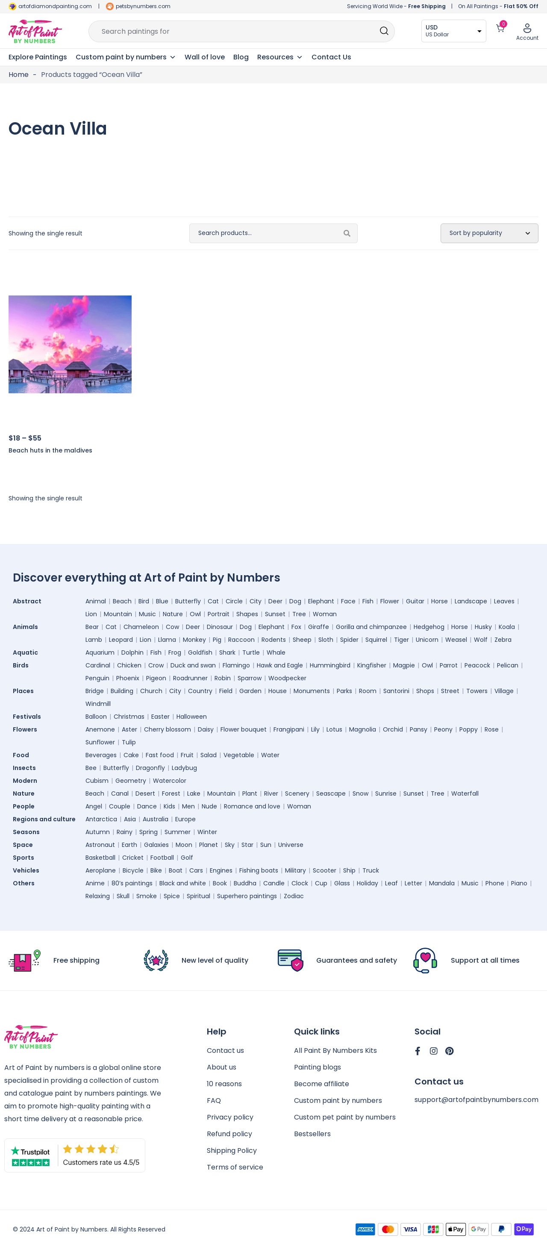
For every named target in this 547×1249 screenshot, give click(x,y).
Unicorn (427, 639)
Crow (156, 665)
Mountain (118, 614)
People (26, 806)
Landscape (471, 601)
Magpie (404, 665)
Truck (370, 870)
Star (247, 845)
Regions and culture (46, 819)
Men (188, 806)
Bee (91, 768)
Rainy (124, 832)
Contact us (225, 1050)
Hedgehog (429, 627)
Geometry (130, 780)
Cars (196, 870)
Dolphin (132, 652)
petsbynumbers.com (143, 6)
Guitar (415, 601)
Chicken (129, 665)
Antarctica (101, 819)
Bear (92, 627)
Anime (95, 883)
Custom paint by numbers (338, 1100)
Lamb (93, 639)
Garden (250, 691)
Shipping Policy (232, 1150)
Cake (131, 755)
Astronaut (100, 845)
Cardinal (97, 665)
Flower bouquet (244, 729)
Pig (217, 639)
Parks (344, 691)
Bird (143, 601)
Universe (290, 845)
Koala (507, 627)
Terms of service (235, 1167)
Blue (162, 601)
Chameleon (141, 627)
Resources (280, 57)
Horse (439, 601)
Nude (209, 806)
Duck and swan (193, 665)
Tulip (129, 742)
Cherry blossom (167, 729)
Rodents (274, 639)
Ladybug (184, 768)
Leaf (391, 883)
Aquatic (27, 652)
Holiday (367, 883)
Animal (95, 601)
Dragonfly (150, 768)
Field (225, 691)
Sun (265, 845)
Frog (174, 652)
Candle (274, 883)
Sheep (302, 639)
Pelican (507, 665)
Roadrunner (190, 678)
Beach (122, 601)
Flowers (27, 729)
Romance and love (252, 806)
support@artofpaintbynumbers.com (476, 1100)
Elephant (321, 601)
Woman (325, 614)
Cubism (97, 780)
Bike (156, 870)
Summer (178, 832)
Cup (321, 883)
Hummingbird (330, 665)
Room (367, 691)
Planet (208, 845)
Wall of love (205, 57)
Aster (129, 729)
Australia (155, 819)
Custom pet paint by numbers (345, 1117)
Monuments (312, 691)
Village (504, 691)
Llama (167, 639)
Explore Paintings (38, 57)
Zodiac (294, 896)
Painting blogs (317, 1067)
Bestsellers (312, 1134)
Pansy (418, 729)
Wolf (481, 639)
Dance (147, 806)
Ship (349, 870)
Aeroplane (100, 870)
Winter (207, 832)
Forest (171, 793)
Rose (492, 729)
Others (26, 883)
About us (221, 1067)
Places (25, 691)
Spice (172, 896)
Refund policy (229, 1134)
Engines (221, 870)
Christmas (129, 716)
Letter (413, 883)
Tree (299, 614)
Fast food (160, 755)
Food (23, 755)
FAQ (214, 1100)
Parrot (449, 665)
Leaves (504, 601)
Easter (160, 716)
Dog (295, 601)
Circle (234, 601)
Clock (299, 883)
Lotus (334, 729)
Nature (173, 614)
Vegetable (239, 755)
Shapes (247, 614)
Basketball (100, 857)
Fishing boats (258, 870)
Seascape (331, 793)
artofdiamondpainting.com (55, 6)
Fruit (187, 755)
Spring (148, 832)
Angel (93, 806)
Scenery (297, 793)
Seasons (28, 832)
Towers (477, 691)
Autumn (97, 832)
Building (122, 691)
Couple (119, 806)
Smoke (146, 896)
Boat (175, 870)
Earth (129, 845)
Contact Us (331, 57)
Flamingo (236, 665)
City (256, 601)
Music (147, 614)
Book (220, 883)
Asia (130, 819)
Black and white (182, 883)
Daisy (206, 729)
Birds (23, 665)
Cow (172, 627)
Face (348, 601)
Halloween (191, 716)
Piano (519, 883)
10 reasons (224, 1084)
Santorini (396, 691)
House (277, 691)
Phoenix (127, 678)
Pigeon (156, 678)
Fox (296, 627)
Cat (213, 601)
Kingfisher (371, 665)
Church (151, 691)
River (271, 793)
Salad (208, 755)
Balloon (96, 716)
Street (450, 691)
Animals (27, 627)
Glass (342, 883)
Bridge (94, 691)
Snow (360, 793)
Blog (241, 57)
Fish (367, 601)
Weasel (456, 639)
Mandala (442, 883)
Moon (184, 845)
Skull (123, 896)
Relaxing (97, 896)
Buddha (245, 883)
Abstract (29, 601)
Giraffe (318, 627)
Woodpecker (287, 678)
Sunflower (100, 742)
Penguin (97, 678)
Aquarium (100, 652)
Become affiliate (321, 1084)
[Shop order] (489, 233)
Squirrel (376, 639)
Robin (223, 678)
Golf (187, 857)
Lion (91, 614)
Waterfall (465, 793)
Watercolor (169, 780)
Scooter (324, 870)
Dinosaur (220, 627)
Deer (275, 601)
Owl (195, 614)
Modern (27, 780)
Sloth (325, 639)
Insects (26, 768)
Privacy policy (230, 1117)
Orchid (393, 729)
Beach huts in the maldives (50, 450)
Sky (230, 845)
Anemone (100, 729)
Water (270, 755)
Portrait (218, 614)
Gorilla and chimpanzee (371, 627)
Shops (425, 691)
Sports (25, 857)
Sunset (275, 614)
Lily (315, 729)
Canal (120, 793)
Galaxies (156, 845)
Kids (169, 806)
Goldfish (200, 652)
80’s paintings (132, 883)
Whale (276, 652)
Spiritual (198, 896)
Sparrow (250, 678)
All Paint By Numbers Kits (335, 1050)
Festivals (29, 716)
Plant (249, 793)
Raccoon (241, 639)
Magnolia (362, 729)
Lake (193, 793)
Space (25, 845)
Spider (349, 639)
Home (19, 74)
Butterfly (188, 601)
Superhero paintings (247, 896)
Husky (483, 627)
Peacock (477, 665)
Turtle (251, 652)
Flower (389, 601)
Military (295, 870)
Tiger (401, 639)
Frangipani (289, 729)
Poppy (468, 729)
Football (162, 857)
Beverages (101, 755)
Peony (443, 729)
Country (200, 691)
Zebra (503, 639)
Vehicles (28, 870)
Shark (227, 652)
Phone (494, 883)
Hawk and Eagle (280, 665)
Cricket (133, 857)
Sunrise (386, 793)
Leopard (121, 639)
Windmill (98, 703)
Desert (145, 793)
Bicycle (133, 870)
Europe (185, 819)
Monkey (194, 639)
